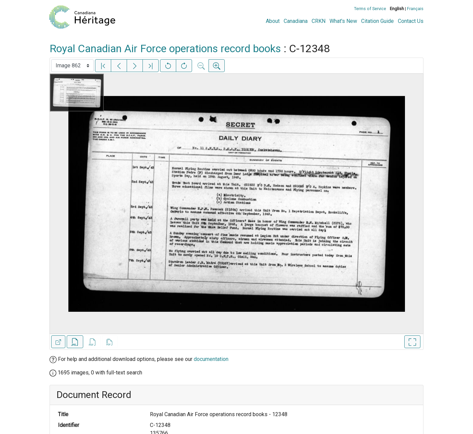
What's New (343, 21)
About (273, 21)
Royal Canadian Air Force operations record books (165, 48)
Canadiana (296, 21)
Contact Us (410, 21)
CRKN (318, 21)
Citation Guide (377, 21)
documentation (211, 359)
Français (415, 8)
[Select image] (72, 65)
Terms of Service (370, 8)
